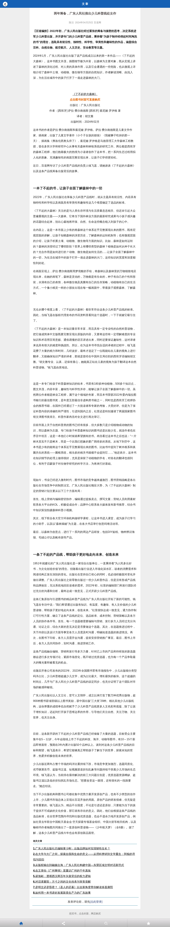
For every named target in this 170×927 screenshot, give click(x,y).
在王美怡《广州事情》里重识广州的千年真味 (62, 870)
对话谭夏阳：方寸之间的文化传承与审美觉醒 (62, 881)
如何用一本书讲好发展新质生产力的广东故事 (62, 892)
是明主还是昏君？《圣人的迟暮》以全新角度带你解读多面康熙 (73, 887)
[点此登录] (96, 901)
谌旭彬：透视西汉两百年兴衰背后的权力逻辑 (62, 876)
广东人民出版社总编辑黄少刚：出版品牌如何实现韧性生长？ (71, 848)
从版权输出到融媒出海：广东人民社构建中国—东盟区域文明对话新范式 (78, 865)
